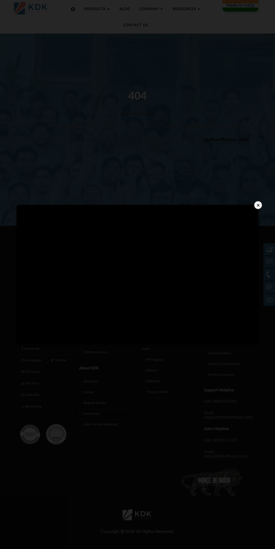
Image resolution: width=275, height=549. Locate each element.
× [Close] (258, 205)
